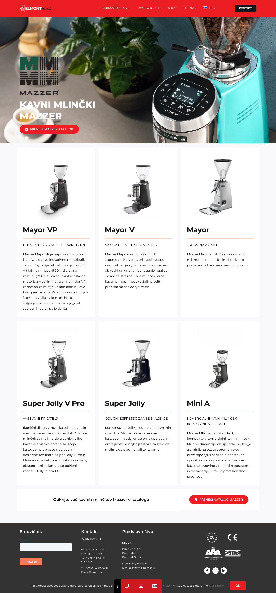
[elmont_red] (35, 6)
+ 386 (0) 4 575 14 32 (96, 568)
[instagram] (215, 570)
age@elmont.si (93, 572)
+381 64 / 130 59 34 (137, 563)
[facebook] (207, 570)
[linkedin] (224, 570)
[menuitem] (209, 8)
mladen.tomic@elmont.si (140, 567)
